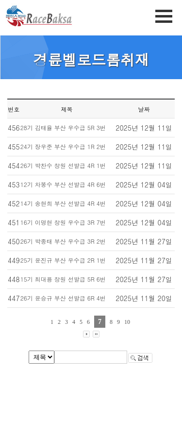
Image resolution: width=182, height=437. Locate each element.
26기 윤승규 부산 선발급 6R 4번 (63, 298)
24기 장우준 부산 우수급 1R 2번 (63, 146)
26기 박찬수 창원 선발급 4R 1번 (63, 165)
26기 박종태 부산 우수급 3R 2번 (63, 241)
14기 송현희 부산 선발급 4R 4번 (63, 203)
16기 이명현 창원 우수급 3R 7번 (63, 222)
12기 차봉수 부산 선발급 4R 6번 (63, 184)
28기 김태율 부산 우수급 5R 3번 (63, 127)
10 (127, 322)
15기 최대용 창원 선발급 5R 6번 (63, 279)
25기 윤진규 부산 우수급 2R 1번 (63, 260)
